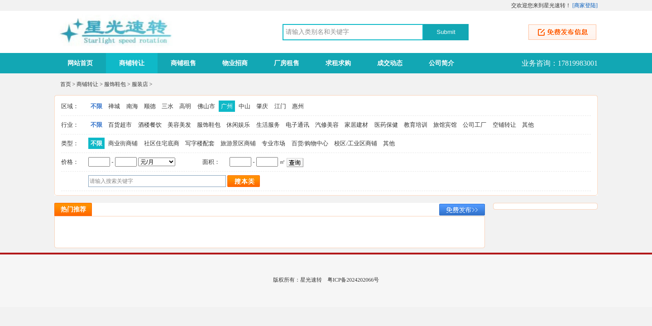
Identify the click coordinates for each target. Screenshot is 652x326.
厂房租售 (286, 63)
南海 (132, 106)
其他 (528, 124)
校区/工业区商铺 (355, 143)
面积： (211, 161)
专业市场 (273, 143)
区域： (70, 106)
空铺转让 (504, 124)
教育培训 (415, 124)
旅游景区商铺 (238, 143)
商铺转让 (131, 63)
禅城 (114, 106)
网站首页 (80, 63)
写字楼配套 (200, 143)
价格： (70, 161)
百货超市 (120, 124)
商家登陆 (585, 5)
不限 (96, 106)
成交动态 (390, 63)
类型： (70, 143)
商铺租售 (183, 63)
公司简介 (441, 63)
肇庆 (262, 106)
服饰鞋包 (115, 84)
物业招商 (235, 63)
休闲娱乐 (238, 124)
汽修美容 (327, 124)
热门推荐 (73, 209)
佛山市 (206, 106)
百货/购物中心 (310, 143)
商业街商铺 (123, 143)
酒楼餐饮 (150, 124)
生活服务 (268, 124)
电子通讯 (297, 124)
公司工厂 (474, 124)
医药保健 (386, 124)
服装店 (140, 84)
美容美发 (179, 124)
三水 (167, 106)
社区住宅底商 (161, 143)
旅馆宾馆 (445, 124)
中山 (244, 106)
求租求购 (338, 63)
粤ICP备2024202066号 (353, 280)
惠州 (298, 106)
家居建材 (356, 124)
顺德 (150, 106)
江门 (280, 106)
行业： (70, 124)
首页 (65, 84)
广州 (227, 106)
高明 (185, 106)
